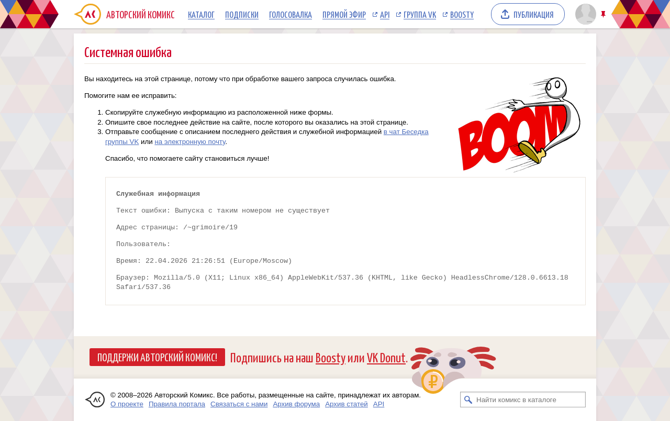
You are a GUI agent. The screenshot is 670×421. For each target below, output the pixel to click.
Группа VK (420, 14)
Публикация (533, 14)
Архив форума (296, 404)
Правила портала (177, 404)
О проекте (126, 404)
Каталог (201, 14)
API (384, 14)
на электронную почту (189, 142)
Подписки (242, 14)
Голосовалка (290, 14)
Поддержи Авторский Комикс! (157, 356)
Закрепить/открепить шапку (604, 14)
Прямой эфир (344, 14)
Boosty (462, 14)
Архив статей (346, 404)
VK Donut (386, 357)
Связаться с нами (238, 404)
